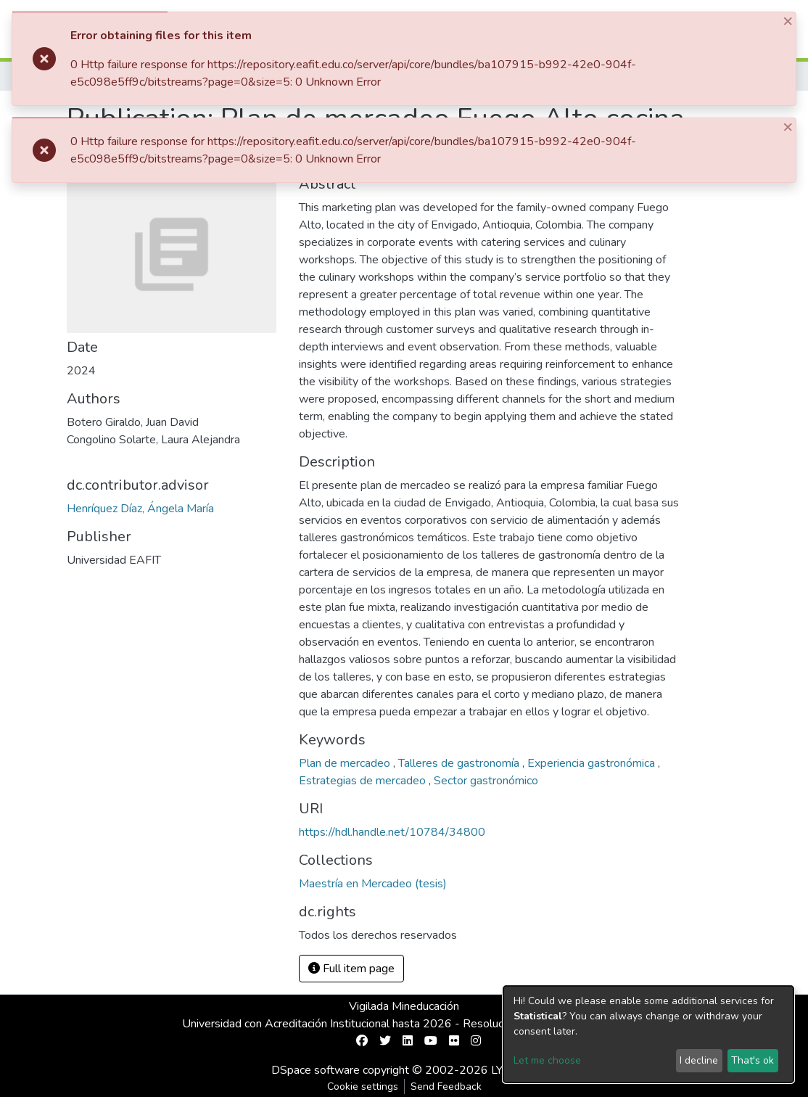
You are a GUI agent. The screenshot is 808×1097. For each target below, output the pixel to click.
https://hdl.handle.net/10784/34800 (392, 832)
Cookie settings (362, 1086)
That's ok (752, 1060)
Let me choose (547, 1060)
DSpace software (315, 1070)
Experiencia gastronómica (592, 763)
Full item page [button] (351, 969)
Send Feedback (446, 1086)
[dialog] (648, 1034)
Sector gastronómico (486, 781)
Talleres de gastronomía (460, 763)
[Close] (789, 21)
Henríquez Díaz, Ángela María (140, 509)
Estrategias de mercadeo (364, 781)
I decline (699, 1060)
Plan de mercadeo (346, 763)
